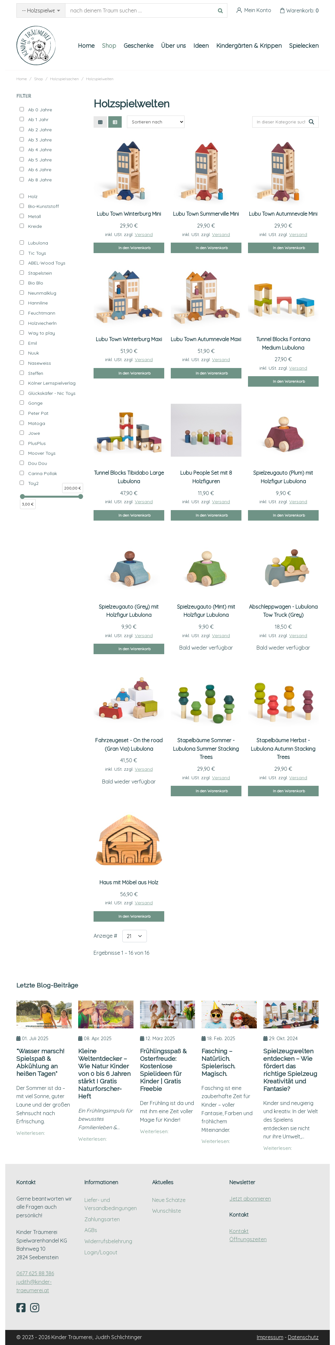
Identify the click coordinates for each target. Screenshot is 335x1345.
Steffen (35, 373)
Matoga (36, 423)
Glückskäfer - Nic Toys (52, 393)
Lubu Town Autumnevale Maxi (206, 339)
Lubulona (38, 243)
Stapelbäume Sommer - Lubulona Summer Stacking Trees (206, 748)
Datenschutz (303, 1337)
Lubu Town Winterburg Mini (129, 214)
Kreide (35, 226)
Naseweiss (39, 363)
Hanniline (38, 303)
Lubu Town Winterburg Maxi (129, 339)
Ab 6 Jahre (39, 170)
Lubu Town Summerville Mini (206, 214)
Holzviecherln (42, 323)
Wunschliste (166, 1210)
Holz (33, 196)
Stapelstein (40, 273)
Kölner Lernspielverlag (52, 383)
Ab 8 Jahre (40, 180)
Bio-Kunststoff (43, 206)
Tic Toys (37, 253)
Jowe (34, 433)
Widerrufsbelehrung (108, 1241)
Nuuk (33, 353)
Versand (144, 234)
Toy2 (33, 483)
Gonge (35, 403)
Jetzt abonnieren (250, 1198)
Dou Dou (37, 463)
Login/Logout (100, 1252)
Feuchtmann (41, 313)
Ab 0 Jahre (40, 110)
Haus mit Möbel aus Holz (128, 882)
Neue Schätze (168, 1200)
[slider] (22, 496)
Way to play (41, 333)
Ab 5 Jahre (40, 160)
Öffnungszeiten (248, 1239)
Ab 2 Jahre (40, 130)
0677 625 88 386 (35, 1273)
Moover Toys (42, 453)
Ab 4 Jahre (40, 150)
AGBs (90, 1230)
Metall (34, 216)
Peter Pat (38, 413)
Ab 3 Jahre (40, 140)
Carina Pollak (42, 473)
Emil (32, 343)
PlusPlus (37, 443)
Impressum (270, 1337)
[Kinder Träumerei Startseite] (36, 45)
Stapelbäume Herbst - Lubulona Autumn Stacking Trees (283, 748)
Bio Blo (35, 283)
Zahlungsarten (102, 1219)
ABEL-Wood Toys (46, 263)
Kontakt (239, 1231)
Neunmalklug (42, 293)
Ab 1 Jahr (38, 119)
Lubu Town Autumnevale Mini (283, 214)
